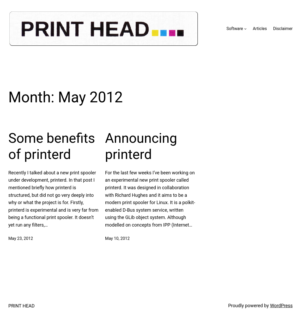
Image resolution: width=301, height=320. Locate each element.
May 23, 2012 (20, 238)
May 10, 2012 (117, 238)
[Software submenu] (245, 28)
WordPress (281, 305)
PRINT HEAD (21, 306)
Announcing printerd (141, 146)
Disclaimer (283, 28)
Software (234, 28)
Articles (260, 28)
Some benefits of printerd (51, 146)
